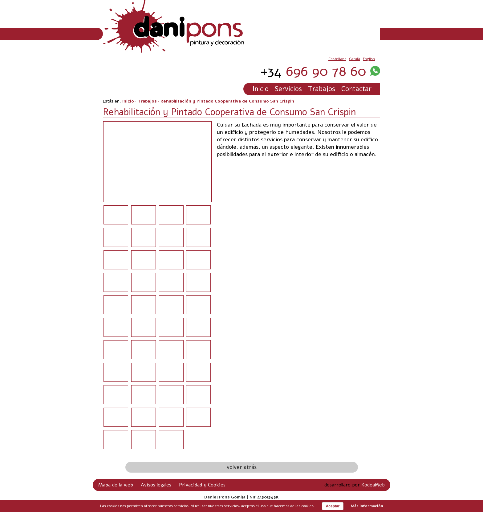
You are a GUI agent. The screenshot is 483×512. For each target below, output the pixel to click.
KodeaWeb (373, 485)
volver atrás (242, 467)
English (369, 58)
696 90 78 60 (313, 71)
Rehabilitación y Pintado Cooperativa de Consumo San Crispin (227, 101)
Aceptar (333, 506)
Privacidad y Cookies (202, 485)
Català (354, 58)
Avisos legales (156, 485)
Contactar (356, 89)
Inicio (261, 89)
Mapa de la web (115, 485)
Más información (367, 505)
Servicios (288, 89)
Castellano (337, 58)
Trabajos (321, 89)
